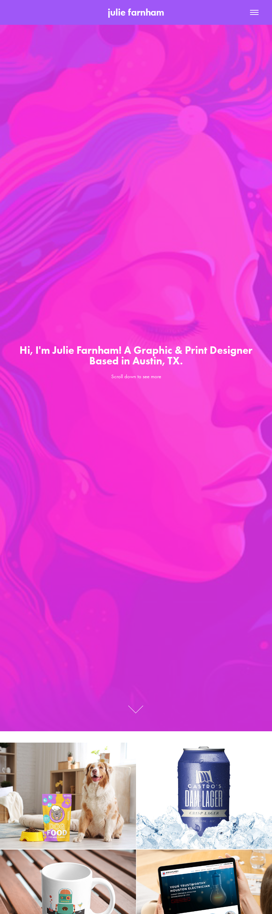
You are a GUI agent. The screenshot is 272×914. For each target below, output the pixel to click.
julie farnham (136, 12)
